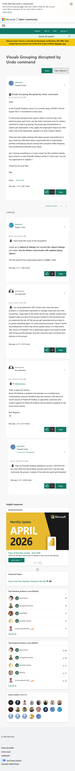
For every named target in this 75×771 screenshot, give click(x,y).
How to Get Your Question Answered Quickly (27, 581)
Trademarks (5, 755)
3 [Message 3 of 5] (18, 480)
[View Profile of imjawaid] (18, 224)
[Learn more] (16, 560)
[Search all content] (55, 36)
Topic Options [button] (60, 70)
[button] (46, 70)
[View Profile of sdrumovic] (19, 82)
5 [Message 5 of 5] (16, 268)
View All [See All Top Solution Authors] (12, 633)
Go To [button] (63, 31)
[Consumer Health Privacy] (37, 764)
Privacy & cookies (7, 748)
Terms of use (6, 751)
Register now (60, 43)
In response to (25, 452)
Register (37, 31)
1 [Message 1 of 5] (16, 186)
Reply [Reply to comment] (61, 274)
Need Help (20, 180)
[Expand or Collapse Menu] (3, 25)
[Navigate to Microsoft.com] (8, 19)
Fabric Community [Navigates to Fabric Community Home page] (28, 19)
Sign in (46, 31)
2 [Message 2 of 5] (16, 424)
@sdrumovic (20, 383)
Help (54, 31)
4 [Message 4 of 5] (16, 344)
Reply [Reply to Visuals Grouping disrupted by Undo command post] (61, 192)
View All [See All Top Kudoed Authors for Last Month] (12, 685)
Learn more (7, 12)
